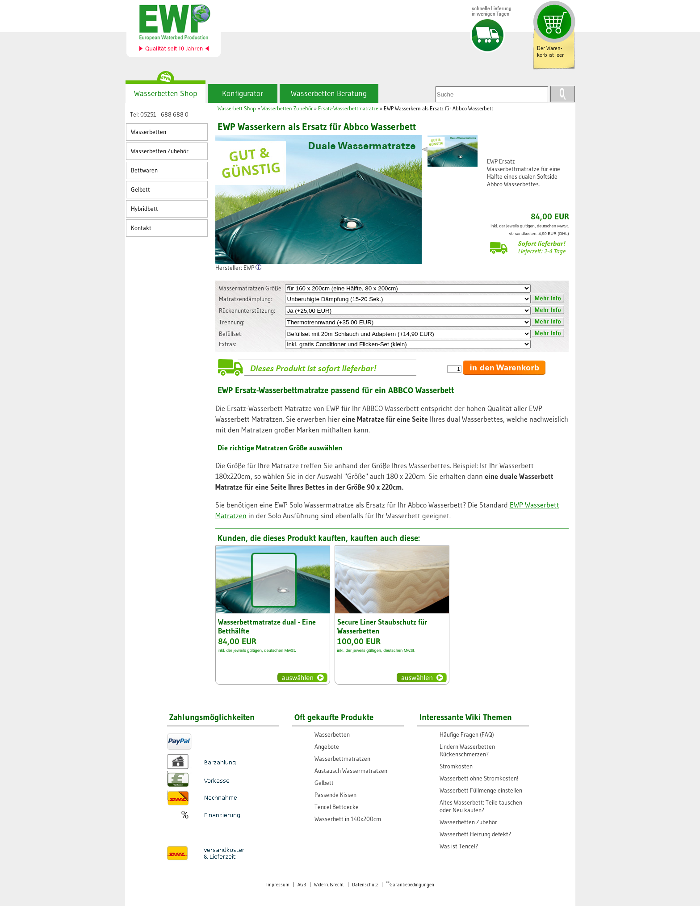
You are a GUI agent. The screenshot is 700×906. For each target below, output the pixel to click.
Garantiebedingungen (410, 885)
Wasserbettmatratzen (342, 759)
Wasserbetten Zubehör (160, 151)
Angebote (326, 747)
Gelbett (140, 189)
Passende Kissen (335, 795)
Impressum (277, 885)
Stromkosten (456, 766)
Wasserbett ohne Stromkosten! (479, 778)
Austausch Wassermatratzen (350, 771)
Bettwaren (144, 170)
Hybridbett (144, 209)
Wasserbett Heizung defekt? (475, 834)
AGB (302, 885)
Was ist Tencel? (459, 846)
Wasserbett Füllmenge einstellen (481, 790)
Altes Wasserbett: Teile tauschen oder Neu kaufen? (481, 806)
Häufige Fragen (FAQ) (467, 734)
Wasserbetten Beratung (329, 93)
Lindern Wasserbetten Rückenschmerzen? (467, 750)
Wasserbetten (148, 132)
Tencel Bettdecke (336, 807)
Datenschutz (365, 885)
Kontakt (141, 228)
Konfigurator (242, 93)
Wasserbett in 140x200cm (347, 819)
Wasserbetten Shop (165, 93)
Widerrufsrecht (329, 885)
